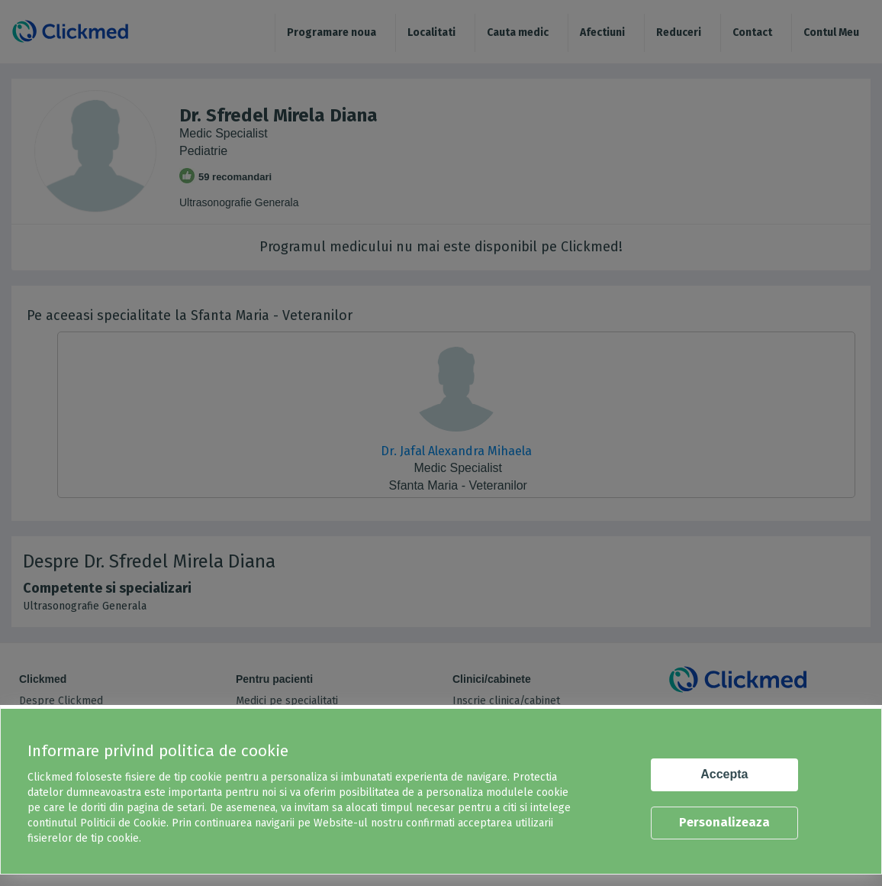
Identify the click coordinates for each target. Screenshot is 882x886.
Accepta (724, 774)
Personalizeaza (724, 822)
